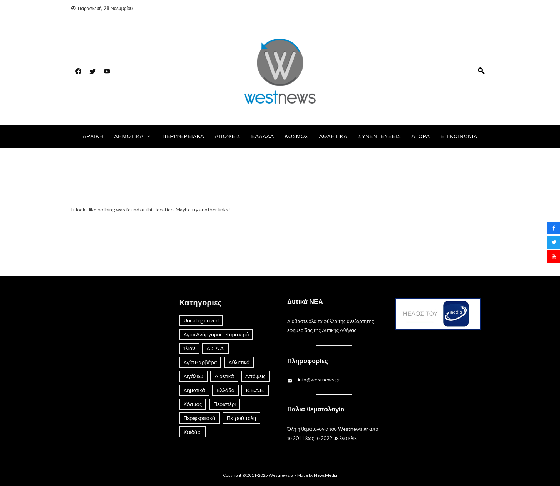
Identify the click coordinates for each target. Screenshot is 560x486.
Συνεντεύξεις (379, 136)
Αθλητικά (333, 136)
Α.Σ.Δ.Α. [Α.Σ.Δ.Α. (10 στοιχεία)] (215, 348)
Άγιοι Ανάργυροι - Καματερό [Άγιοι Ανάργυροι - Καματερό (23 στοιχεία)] (216, 334)
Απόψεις (228, 136)
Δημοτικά (129, 136)
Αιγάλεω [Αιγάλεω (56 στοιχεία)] (193, 376)
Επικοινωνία (459, 136)
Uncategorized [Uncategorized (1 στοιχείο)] (201, 320)
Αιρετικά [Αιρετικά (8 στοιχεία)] (224, 376)
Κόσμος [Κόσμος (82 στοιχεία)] (193, 404)
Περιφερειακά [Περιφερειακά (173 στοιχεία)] (199, 418)
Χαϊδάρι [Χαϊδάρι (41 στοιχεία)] (193, 432)
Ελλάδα (262, 136)
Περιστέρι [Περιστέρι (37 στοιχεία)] (224, 404)
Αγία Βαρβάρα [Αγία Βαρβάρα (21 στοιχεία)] (200, 362)
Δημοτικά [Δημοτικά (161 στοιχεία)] (194, 390)
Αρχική (93, 136)
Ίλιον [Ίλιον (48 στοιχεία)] (189, 348)
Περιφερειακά (183, 136)
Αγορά (420, 136)
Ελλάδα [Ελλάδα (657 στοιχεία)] (225, 390)
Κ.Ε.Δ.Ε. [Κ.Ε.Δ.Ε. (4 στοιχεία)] (255, 390)
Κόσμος (297, 136)
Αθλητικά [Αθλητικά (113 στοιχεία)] (238, 362)
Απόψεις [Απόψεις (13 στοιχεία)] (255, 376)
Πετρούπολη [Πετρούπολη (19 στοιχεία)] (241, 418)
